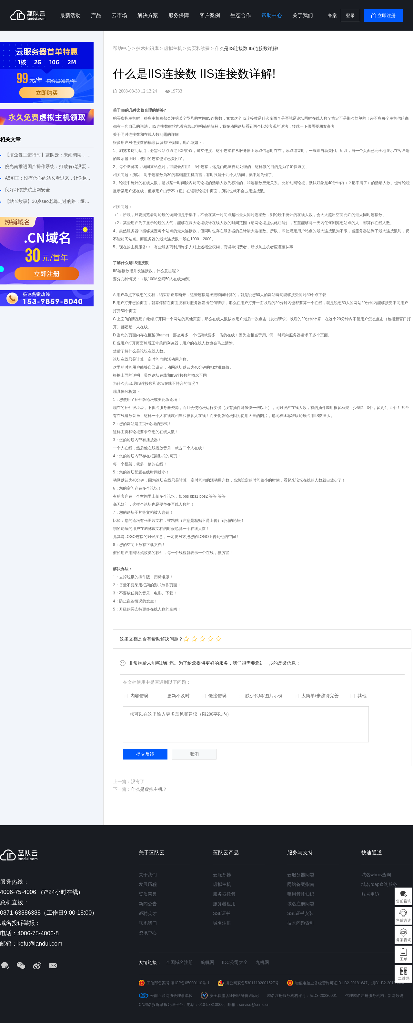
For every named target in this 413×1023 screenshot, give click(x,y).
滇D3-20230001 (323, 995)
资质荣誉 (148, 894)
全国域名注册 (179, 962)
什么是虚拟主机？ (149, 789)
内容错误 (135, 695)
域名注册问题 (300, 903)
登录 (350, 15)
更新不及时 (175, 695)
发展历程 (148, 884)
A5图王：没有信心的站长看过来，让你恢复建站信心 (49, 178)
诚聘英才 (148, 913)
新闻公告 (148, 903)
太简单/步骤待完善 (316, 695)
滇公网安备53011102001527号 (252, 983)
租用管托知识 (300, 894)
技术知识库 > (150, 48)
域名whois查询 (376, 874)
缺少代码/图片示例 (260, 695)
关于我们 (302, 15)
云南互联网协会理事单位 (171, 995)
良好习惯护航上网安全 (27, 189)
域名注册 (222, 923)
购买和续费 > (201, 48)
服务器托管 (224, 894)
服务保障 (178, 15)
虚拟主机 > (175, 48)
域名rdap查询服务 (379, 884)
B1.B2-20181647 (353, 983)
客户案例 (209, 15)
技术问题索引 (300, 923)
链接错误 (214, 695)
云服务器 (222, 874)
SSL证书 (221, 913)
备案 (332, 15)
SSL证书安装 (300, 913)
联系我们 (148, 923)
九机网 (262, 962)
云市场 (119, 15)
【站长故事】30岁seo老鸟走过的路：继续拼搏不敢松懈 (49, 201)
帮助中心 (271, 15)
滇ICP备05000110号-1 (190, 983)
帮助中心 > (124, 48)
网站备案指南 (300, 884)
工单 (404, 959)
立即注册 (387, 15)
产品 (96, 15)
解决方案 (147, 15)
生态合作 (240, 15)
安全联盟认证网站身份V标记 (234, 995)
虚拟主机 (222, 884)
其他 (358, 695)
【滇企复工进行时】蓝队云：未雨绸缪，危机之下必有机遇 (49, 154)
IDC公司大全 (235, 962)
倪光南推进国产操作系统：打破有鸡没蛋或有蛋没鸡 (49, 166)
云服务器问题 (300, 874)
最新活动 (70, 15)
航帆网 (207, 962)
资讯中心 (148, 932)
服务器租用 (224, 903)
